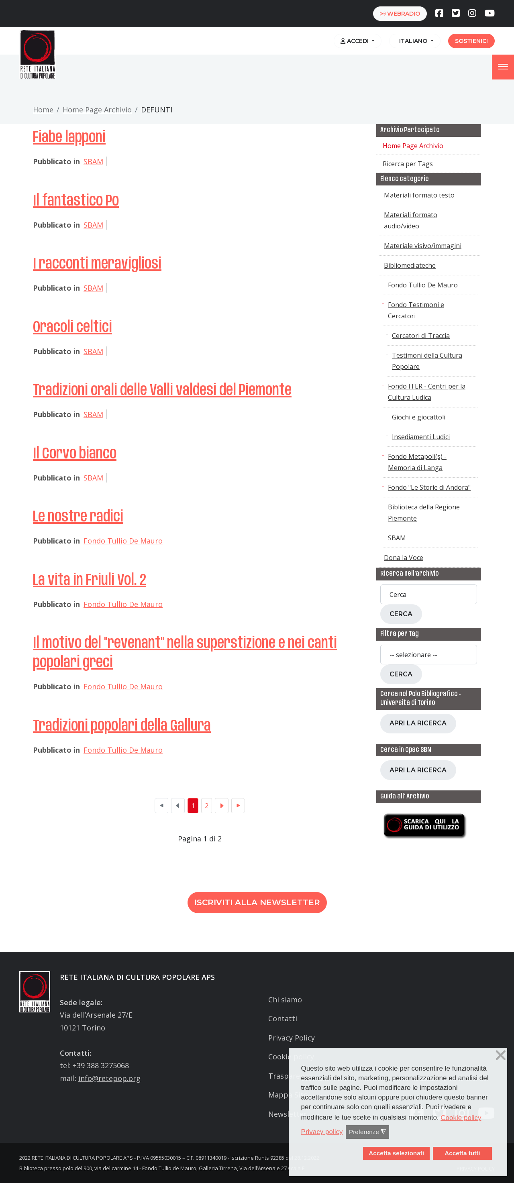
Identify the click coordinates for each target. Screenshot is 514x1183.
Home (43, 109)
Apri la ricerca (418, 723)
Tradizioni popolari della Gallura (122, 726)
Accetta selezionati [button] (396, 1153)
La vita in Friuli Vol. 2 (89, 580)
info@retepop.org (109, 1078)
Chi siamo (285, 999)
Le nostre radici (78, 517)
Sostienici (471, 41)
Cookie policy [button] (461, 1118)
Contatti (282, 1018)
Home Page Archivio (97, 109)
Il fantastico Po (76, 201)
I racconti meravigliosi (97, 264)
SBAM (93, 161)
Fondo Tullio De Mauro (123, 541)
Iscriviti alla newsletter (257, 902)
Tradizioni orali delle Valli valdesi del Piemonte (162, 390)
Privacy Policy (291, 1038)
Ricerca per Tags (408, 163)
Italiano (412, 41)
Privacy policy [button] (322, 1132)
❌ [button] (500, 1055)
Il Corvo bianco (74, 454)
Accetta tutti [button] (462, 1153)
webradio (400, 13)
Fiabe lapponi (69, 137)
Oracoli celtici (72, 327)
